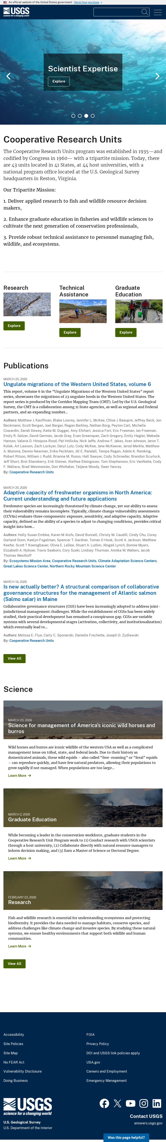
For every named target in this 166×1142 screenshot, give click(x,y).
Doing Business (15, 1081)
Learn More (17, 776)
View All (14, 658)
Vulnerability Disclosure (22, 1071)
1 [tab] (73, 116)
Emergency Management (106, 1081)
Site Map (10, 1053)
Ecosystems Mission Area (29, 561)
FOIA (90, 1035)
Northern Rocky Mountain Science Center (83, 566)
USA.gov (93, 1062)
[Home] (16, 16)
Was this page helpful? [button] (126, 1138)
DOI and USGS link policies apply (113, 1053)
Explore (58, 81)
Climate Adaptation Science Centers (127, 561)
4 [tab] (93, 116)
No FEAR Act (13, 1062)
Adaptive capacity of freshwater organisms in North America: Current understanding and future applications (77, 495)
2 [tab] (80, 116)
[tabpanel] (83, 72)
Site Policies (13, 1044)
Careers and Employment (106, 1071)
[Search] (145, 12)
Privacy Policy (97, 1044)
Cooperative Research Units (31, 472)
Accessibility (13, 1035)
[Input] (121, 12)
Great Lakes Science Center (25, 566)
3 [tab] (86, 116)
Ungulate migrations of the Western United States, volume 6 (77, 384)
